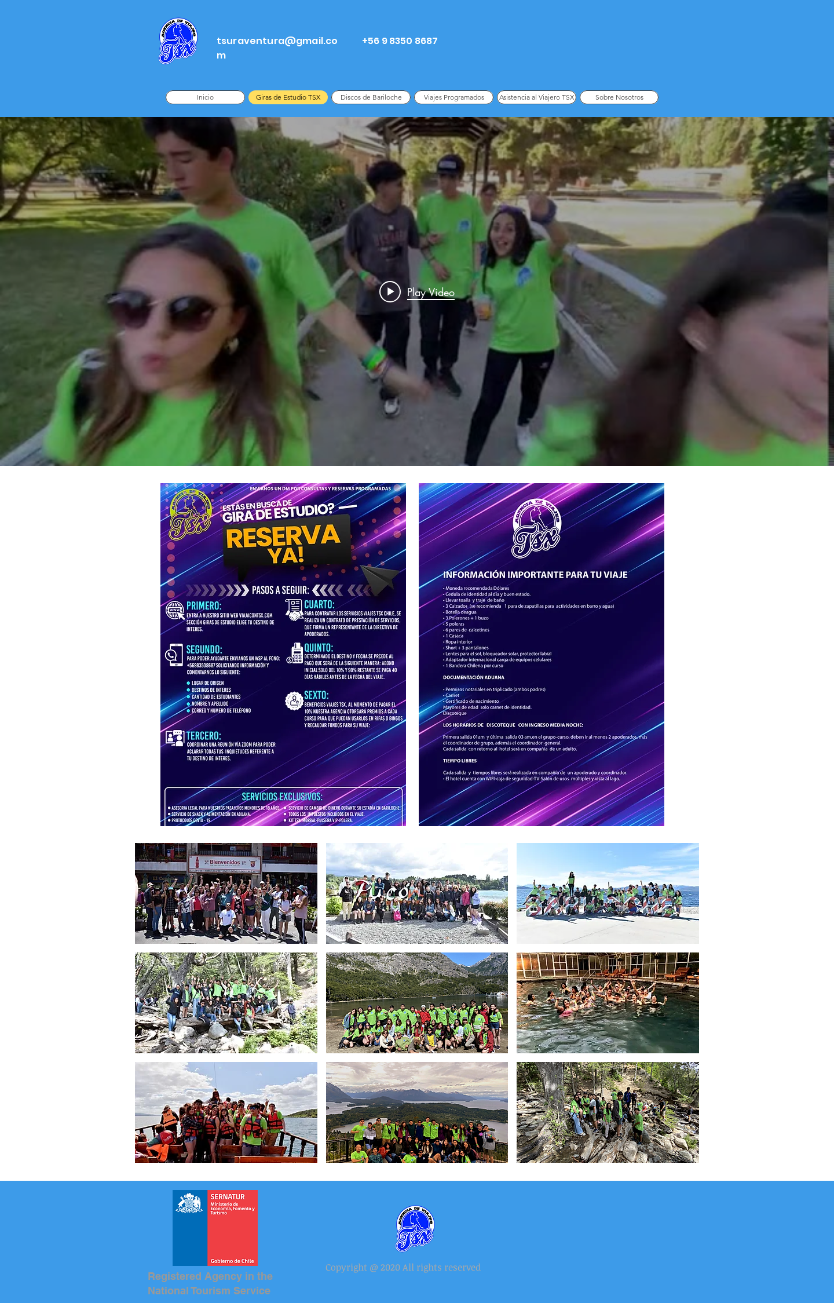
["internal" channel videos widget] (417, 291)
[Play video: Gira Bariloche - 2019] (417, 291)
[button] (226, 893)
